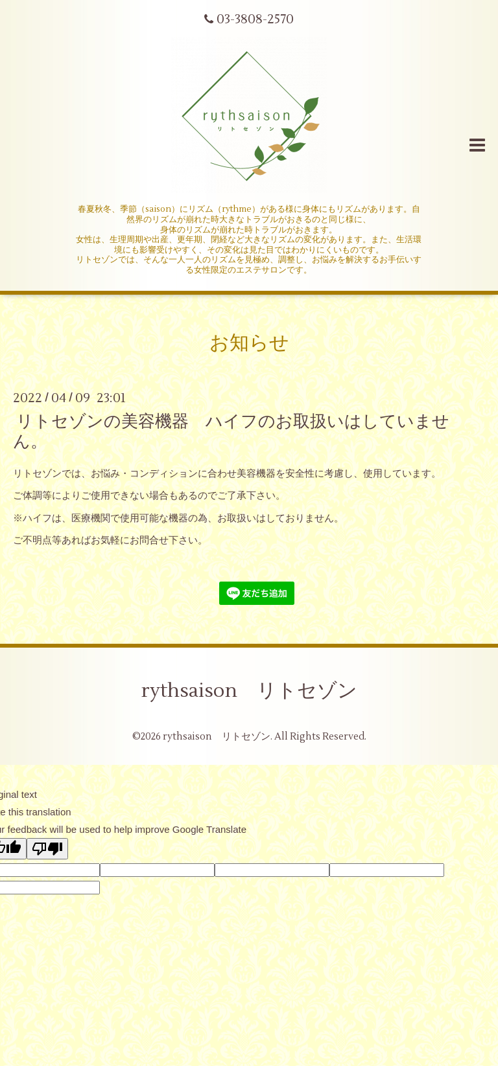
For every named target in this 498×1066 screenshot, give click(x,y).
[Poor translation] (47, 848)
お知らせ (249, 343)
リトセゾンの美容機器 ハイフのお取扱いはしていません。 (231, 431)
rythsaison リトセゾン (249, 690)
